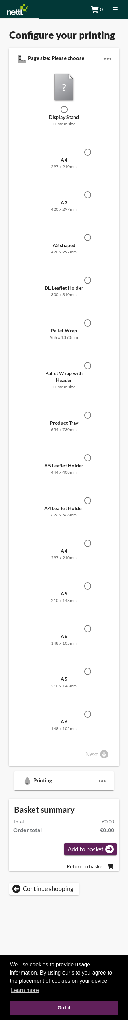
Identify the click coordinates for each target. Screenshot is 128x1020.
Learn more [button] (25, 990)
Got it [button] (64, 1007)
